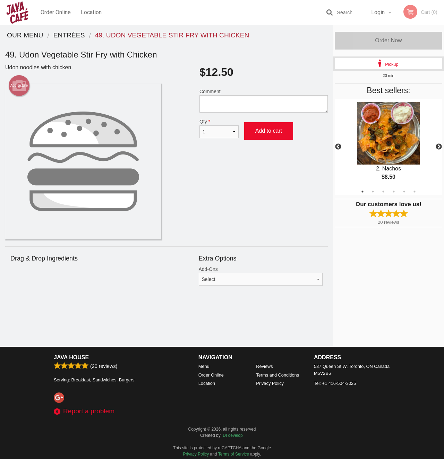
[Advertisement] (166, 324)
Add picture (19, 85)
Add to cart (268, 131)
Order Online (56, 12)
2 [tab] (372, 191)
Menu (204, 366)
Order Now (388, 40)
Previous (338, 146)
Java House (71, 357)
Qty (219, 128)
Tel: (335, 383)
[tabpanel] (388, 146)
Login (378, 12)
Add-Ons (261, 276)
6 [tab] (414, 191)
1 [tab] (362, 191)
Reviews (264, 366)
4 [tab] (393, 191)
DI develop (232, 435)
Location (91, 12)
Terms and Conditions (277, 375)
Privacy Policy (270, 383)
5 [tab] (404, 191)
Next (438, 146)
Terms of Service (233, 454)
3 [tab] (383, 191)
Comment (263, 101)
